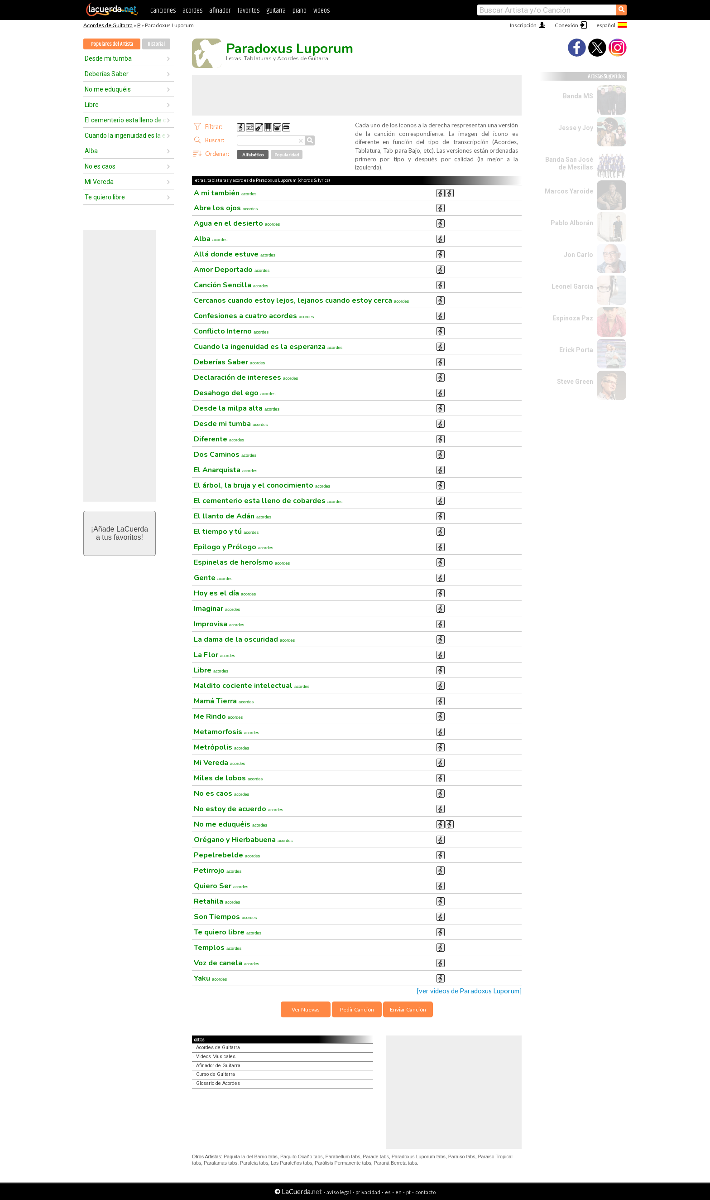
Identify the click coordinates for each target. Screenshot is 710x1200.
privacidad (367, 1192)
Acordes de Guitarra (108, 25)
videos (321, 10)
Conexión (566, 25)
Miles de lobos (228, 778)
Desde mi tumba (108, 58)
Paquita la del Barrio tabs (251, 1156)
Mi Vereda (99, 181)
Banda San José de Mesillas (569, 163)
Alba (91, 151)
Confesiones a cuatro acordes (254, 316)
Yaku (210, 978)
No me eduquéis (108, 89)
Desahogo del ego (234, 393)
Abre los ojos (226, 208)
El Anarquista (225, 470)
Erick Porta (576, 349)
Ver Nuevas (306, 1009)
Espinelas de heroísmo (242, 562)
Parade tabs (376, 1156)
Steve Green (575, 381)
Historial (156, 44)
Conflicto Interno (231, 331)
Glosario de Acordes (218, 1083)
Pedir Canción (357, 1009)
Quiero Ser (221, 886)
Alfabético (253, 154)
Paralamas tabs (220, 1163)
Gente (213, 578)
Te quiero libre (105, 197)
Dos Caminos (225, 455)
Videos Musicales (215, 1057)
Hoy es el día (225, 593)
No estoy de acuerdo (238, 809)
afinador (219, 10)
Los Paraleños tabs (291, 1163)
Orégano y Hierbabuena (243, 840)
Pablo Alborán (572, 223)
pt (408, 1192)
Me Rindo (218, 716)
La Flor (214, 655)
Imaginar (217, 609)
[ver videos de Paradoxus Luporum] (469, 991)
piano (300, 10)
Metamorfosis (226, 732)
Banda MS (578, 96)
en (398, 1192)
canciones (163, 10)
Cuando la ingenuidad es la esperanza (125, 135)
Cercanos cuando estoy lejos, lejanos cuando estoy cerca (301, 300)
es (388, 1192)
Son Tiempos (225, 917)
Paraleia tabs (254, 1163)
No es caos (100, 166)
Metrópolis (221, 747)
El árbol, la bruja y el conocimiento (262, 485)
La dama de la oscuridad (244, 639)
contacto (425, 1192)
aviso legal (338, 1192)
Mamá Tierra (224, 701)
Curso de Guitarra (215, 1074)
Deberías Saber (107, 73)
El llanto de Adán (232, 516)
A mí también (225, 193)
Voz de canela (226, 963)
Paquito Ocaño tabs (301, 1156)
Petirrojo (217, 871)
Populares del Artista (112, 44)
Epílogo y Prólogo (233, 547)
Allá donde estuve (234, 254)
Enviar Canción (408, 1009)
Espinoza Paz (572, 318)
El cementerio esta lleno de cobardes (125, 120)
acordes (192, 10)
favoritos (248, 10)
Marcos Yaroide (569, 191)
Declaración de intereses (246, 377)
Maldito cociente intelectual (251, 686)
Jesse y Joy (575, 127)
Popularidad (286, 154)
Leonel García (572, 286)
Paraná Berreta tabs (395, 1163)
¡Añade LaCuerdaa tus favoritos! (119, 533)
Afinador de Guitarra (218, 1066)
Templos (217, 948)
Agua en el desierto (237, 223)
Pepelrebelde (227, 855)
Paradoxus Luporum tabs (419, 1156)
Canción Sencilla (231, 285)
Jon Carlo (578, 254)
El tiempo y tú (226, 532)
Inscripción (523, 25)
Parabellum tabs (342, 1156)
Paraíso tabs (461, 1156)
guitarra (276, 10)
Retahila (217, 901)
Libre (92, 104)
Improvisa (219, 624)
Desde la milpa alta (236, 408)
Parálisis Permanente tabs (343, 1163)
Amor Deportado (231, 270)
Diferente (219, 439)
